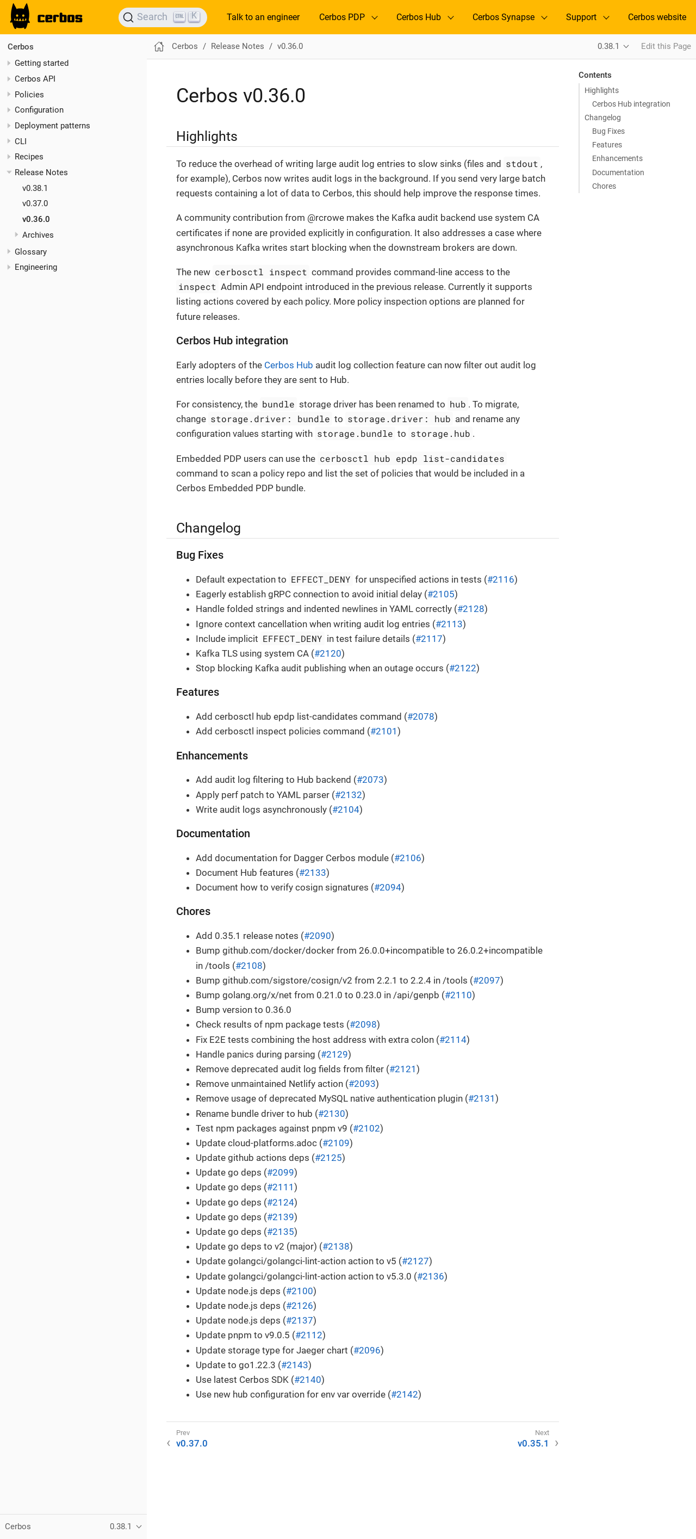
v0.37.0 (35, 203)
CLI (21, 141)
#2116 (500, 579)
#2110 (458, 995)
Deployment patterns (52, 126)
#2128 (470, 608)
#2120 (327, 653)
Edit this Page (666, 46)
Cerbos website (657, 17)
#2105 (441, 594)
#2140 (307, 1379)
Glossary (31, 252)
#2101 (383, 731)
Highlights (602, 90)
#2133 (312, 872)
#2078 (420, 716)
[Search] (163, 17)
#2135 (280, 1231)
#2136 (430, 1276)
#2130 (331, 1113)
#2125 (328, 1157)
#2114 (453, 1039)
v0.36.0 (36, 219)
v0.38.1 (35, 188)
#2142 (404, 1394)
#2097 (486, 980)
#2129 (334, 1054)
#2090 (317, 935)
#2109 (336, 1143)
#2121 (403, 1069)
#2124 (280, 1202)
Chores (604, 186)
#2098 (363, 1024)
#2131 (481, 1098)
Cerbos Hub (288, 365)
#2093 (362, 1083)
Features (607, 144)
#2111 (280, 1187)
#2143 (294, 1364)
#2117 (429, 638)
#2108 (249, 965)
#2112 (308, 1335)
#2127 (415, 1261)
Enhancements (617, 158)
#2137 (299, 1320)
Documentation (618, 172)
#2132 (348, 794)
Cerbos (21, 47)
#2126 (299, 1305)
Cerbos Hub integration (631, 104)
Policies (29, 95)
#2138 (336, 1246)
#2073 (370, 779)
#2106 (407, 857)
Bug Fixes (608, 131)
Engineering (36, 267)
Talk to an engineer (263, 17)
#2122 (462, 668)
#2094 (387, 887)
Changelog (603, 117)
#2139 (280, 1217)
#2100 (299, 1290)
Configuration (39, 110)
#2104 (345, 809)
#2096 (367, 1350)
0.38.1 (608, 46)
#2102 (366, 1128)
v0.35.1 (533, 1443)
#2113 (449, 624)
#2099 (280, 1172)
